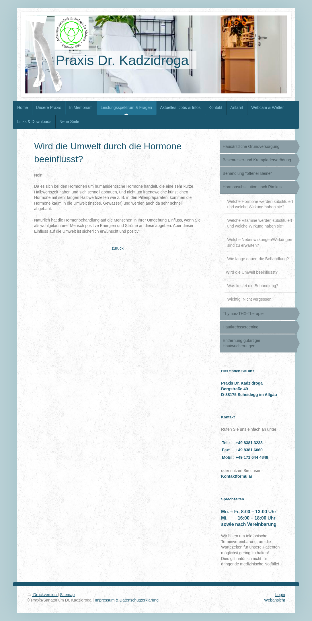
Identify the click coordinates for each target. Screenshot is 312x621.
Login (280, 594)
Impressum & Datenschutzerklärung (127, 600)
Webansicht (274, 600)
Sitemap (67, 594)
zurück (117, 248)
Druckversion (42, 594)
